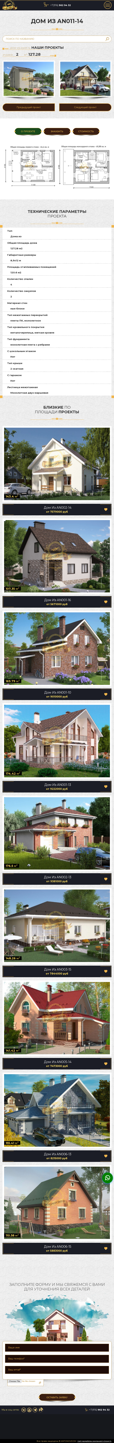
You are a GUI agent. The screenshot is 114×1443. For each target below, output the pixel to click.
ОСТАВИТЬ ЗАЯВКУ (57, 1397)
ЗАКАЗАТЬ (57, 131)
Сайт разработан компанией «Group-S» (94, 1441)
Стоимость (86, 131)
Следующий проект (85, 107)
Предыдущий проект (29, 107)
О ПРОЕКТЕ (28, 131)
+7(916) (60, 5)
